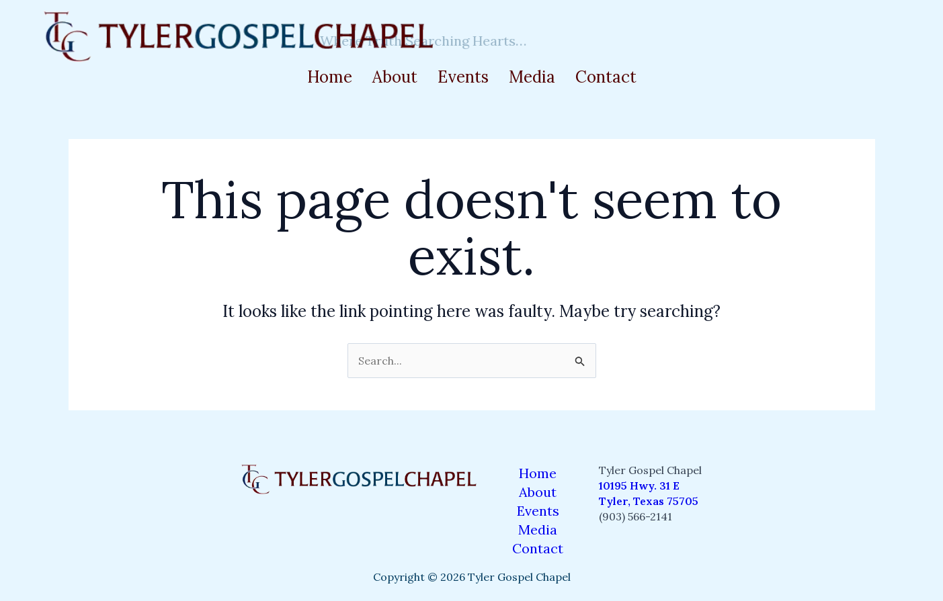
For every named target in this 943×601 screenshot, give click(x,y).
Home (329, 76)
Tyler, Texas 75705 (648, 501)
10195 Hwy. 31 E (639, 485)
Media (532, 76)
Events (463, 76)
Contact (606, 76)
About (394, 76)
